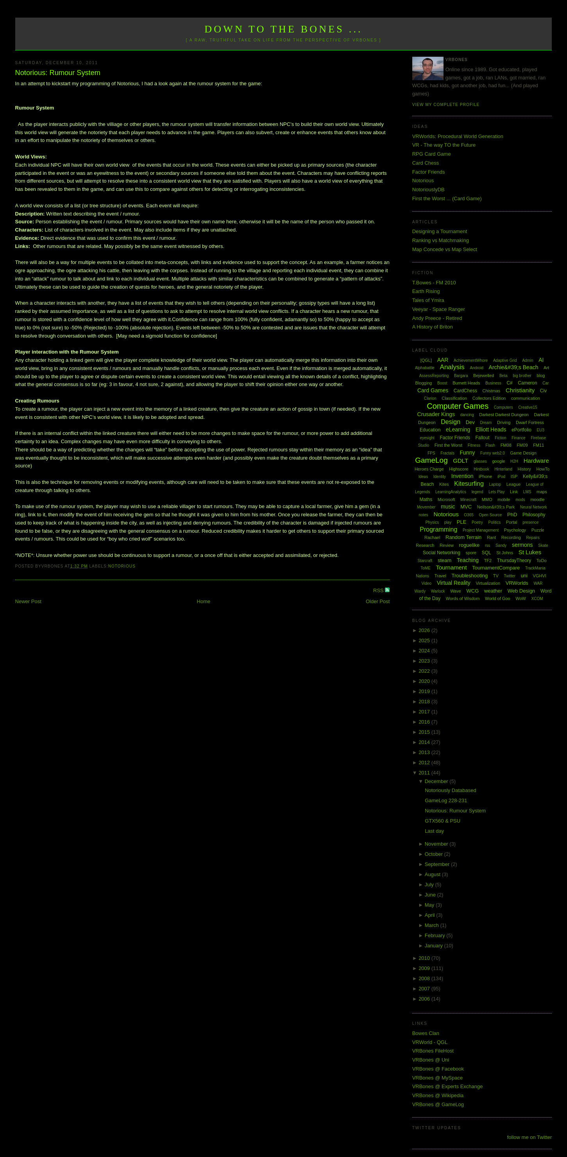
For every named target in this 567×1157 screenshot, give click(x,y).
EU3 (540, 430)
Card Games (432, 390)
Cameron (527, 383)
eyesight (427, 438)
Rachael (432, 537)
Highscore (459, 469)
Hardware (536, 460)
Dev (470, 422)
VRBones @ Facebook (438, 1069)
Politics (494, 522)
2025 (425, 640)
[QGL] (426, 360)
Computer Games (457, 406)
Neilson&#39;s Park (496, 507)
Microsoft (446, 499)
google (498, 461)
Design (450, 422)
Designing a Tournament (439, 231)
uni (524, 575)
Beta (503, 376)
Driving (503, 422)
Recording (511, 537)
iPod (501, 476)
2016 (425, 722)
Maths (426, 499)
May (430, 905)
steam (444, 560)
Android (476, 368)
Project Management (481, 530)
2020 (425, 681)
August (433, 874)
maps (542, 491)
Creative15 (527, 407)
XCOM (537, 598)
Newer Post (28, 601)
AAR (443, 360)
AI (541, 360)
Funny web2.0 (492, 453)
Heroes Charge (429, 469)
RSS (379, 590)
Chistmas (492, 390)
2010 (425, 958)
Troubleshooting (469, 575)
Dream (486, 422)
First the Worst (448, 445)
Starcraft (425, 561)
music (448, 506)
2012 (425, 762)
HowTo (542, 469)
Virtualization (488, 583)
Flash (490, 445)
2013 (425, 752)
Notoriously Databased (450, 790)
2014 (425, 742)
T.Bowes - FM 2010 (434, 283)
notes (423, 515)
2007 (425, 989)
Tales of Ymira (428, 300)
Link (514, 491)
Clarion (430, 398)
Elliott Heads (491, 429)
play (447, 522)
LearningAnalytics (450, 492)
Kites (444, 484)
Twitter (509, 576)
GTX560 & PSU (442, 821)
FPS (431, 453)
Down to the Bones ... (283, 29)
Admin (527, 360)
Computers (503, 407)
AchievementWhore (471, 360)
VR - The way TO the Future (444, 145)
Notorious (122, 566)
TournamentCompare (496, 568)
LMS (527, 492)
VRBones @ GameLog (438, 1104)
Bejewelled (483, 375)
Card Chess (425, 163)
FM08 (506, 445)
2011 (425, 773)
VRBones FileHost (433, 1051)
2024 (425, 651)
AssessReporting (434, 376)
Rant (491, 537)
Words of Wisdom (463, 598)
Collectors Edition (489, 398)
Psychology (515, 530)
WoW (520, 598)
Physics (432, 522)
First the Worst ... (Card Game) (447, 198)
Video (426, 583)
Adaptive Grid (505, 360)
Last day (434, 831)
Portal (511, 522)
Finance (519, 438)
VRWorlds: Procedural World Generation (457, 136)
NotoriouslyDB (428, 189)
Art (546, 367)
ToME (425, 568)
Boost (442, 383)
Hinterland (503, 469)
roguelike (469, 545)
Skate (543, 545)
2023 (425, 661)
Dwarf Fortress (530, 422)
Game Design (523, 453)
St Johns (504, 552)
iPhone (485, 476)
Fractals (447, 453)
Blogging (423, 383)
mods (520, 500)
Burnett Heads (466, 383)
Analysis (452, 367)
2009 (425, 968)
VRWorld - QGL (430, 1042)
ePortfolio (521, 430)
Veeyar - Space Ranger (438, 309)
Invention (462, 476)
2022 (425, 671)
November (437, 844)
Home (204, 601)
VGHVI (539, 575)
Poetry (477, 522)
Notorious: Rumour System (57, 73)
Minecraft (468, 500)
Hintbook (481, 469)
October (434, 854)
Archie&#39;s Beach (513, 367)
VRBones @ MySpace (437, 1078)
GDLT (460, 460)
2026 (425, 630)
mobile (503, 499)
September (438, 864)
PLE (462, 522)
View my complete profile (446, 104)
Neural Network (533, 507)
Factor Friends (428, 172)
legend (477, 492)
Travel (440, 575)
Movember (426, 507)
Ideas (423, 476)
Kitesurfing (469, 483)
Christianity (520, 390)
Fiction (500, 438)
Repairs (533, 537)
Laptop (495, 484)
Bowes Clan (425, 1033)
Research (425, 545)
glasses (480, 461)
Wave (455, 591)
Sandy (500, 545)
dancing (467, 415)
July (430, 885)
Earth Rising (426, 291)
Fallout (483, 437)
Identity (439, 476)
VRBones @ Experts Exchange (447, 1086)
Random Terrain (463, 537)
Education (430, 430)
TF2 (488, 560)
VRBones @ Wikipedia (438, 1095)
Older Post (378, 601)
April (430, 915)
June (431, 895)
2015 (425, 732)
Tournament (451, 567)
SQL (486, 552)
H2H (514, 461)
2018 (425, 701)
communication (525, 398)
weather (493, 591)
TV (496, 575)
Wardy (420, 591)
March (432, 925)
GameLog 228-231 (446, 800)
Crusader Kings (436, 414)
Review (447, 545)
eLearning (458, 429)
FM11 (538, 445)
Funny (467, 452)
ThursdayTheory (514, 560)
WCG (472, 591)
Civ (543, 390)
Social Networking (441, 552)
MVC (466, 507)
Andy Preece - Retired (437, 318)
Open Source (490, 515)
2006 (425, 999)
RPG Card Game (431, 154)
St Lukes (530, 552)
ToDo (542, 560)
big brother (522, 376)
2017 (425, 712)
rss (487, 545)
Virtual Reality (453, 583)
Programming (438, 529)
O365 (468, 515)
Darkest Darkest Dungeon (504, 414)
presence (530, 522)
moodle (537, 499)
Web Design (521, 591)
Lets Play (496, 492)
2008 (425, 978)
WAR (537, 583)
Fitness (474, 445)
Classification (454, 398)
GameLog (431, 460)
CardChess (465, 390)
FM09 (522, 445)
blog (541, 375)
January (434, 946)
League (513, 484)
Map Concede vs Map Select (444, 249)
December (437, 781)
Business (493, 383)
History (524, 469)
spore (471, 552)
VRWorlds (517, 583)
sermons (522, 545)
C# (509, 383)
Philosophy (534, 514)
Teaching (468, 560)
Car (545, 383)
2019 (425, 691)
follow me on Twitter (529, 1137)
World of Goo (497, 598)
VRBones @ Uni (430, 1060)
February (436, 935)
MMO (487, 499)
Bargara (461, 376)
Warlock (438, 591)
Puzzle (537, 530)
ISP (514, 476)
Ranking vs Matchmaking (440, 240)
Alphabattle (425, 368)
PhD (512, 514)
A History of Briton (432, 327)
